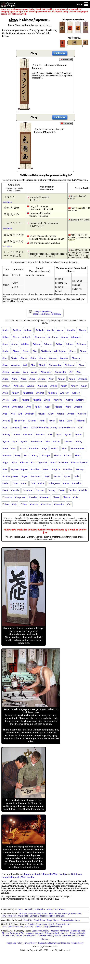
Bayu (44, 448)
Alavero (76, 357)
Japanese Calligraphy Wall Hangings (51, 933)
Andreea (52, 392)
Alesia (5, 371)
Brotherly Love (10, 476)
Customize (60, 53)
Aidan (26, 350)
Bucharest (36, 476)
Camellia (76, 483)
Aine (4, 357)
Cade (76, 476)
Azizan (56, 441)
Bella (64, 448)
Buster (57, 476)
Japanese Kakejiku (40, 931)
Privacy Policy (30, 943)
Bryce (24, 476)
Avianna (40, 434)
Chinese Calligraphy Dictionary (48, 926)
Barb (13, 448)
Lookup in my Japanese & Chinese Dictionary (47, 312)
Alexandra (60, 371)
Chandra (7, 497)
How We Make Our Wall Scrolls (33, 913)
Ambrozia (19, 385)
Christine (46, 504)
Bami (5, 448)
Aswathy (14, 427)
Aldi (25, 364)
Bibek (78, 455)
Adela (14, 344)
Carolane (28, 490)
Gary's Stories (53, 920)
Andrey (76, 392)
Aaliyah (40, 330)
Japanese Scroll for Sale (74, 935)
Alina (14, 378)
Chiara (66, 497)
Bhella (57, 455)
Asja (4, 427)
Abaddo (71, 330)
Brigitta (56, 469)
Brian (46, 469)
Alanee (53, 357)
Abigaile (26, 337)
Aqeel (48, 406)
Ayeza (5, 441)
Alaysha (15, 364)
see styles (7, 202)
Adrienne (81, 344)
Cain (15, 483)
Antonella (17, 406)
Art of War (19, 420)
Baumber (34, 448)
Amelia (31, 385)
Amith (64, 385)
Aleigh (42, 364)
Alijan (5, 378)
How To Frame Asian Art (59, 924)
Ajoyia (14, 357)
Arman (71, 413)
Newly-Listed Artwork (56, 909)
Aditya (59, 344)
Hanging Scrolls (78, 931)
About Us (28, 920)
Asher (70, 420)
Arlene (60, 413)
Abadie (82, 330)
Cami (5, 490)
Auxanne (28, 434)
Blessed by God (79, 462)
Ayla (14, 441)
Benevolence (78, 448)
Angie (47, 399)
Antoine (80, 399)
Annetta (58, 399)
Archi (68, 406)
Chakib (83, 490)
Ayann (68, 434)
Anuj (28, 406)
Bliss (4, 469)
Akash (24, 357)
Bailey (79, 441)
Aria (13, 413)
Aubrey (6, 434)
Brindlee (67, 469)
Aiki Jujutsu (60, 350)
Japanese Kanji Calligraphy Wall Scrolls (45, 874)
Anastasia (28, 392)
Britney (79, 469)
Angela (25, 399)
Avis (50, 434)
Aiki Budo (46, 350)
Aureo (16, 434)
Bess (26, 455)
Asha (61, 420)
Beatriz (54, 448)
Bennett (6, 455)
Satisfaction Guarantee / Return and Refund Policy (60, 943)
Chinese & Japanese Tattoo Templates (47, 916)
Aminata (42, 385)
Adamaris (76, 337)
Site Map (45, 939)
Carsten (40, 490)
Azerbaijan (36, 441)
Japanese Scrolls (77, 933)
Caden (5, 483)
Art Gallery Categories (35, 909)
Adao (5, 344)
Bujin (47, 476)
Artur (42, 420)
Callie (41, 483)
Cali (33, 483)
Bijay (14, 462)
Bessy (35, 455)
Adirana (48, 344)
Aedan (5, 350)
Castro (62, 490)
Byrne (67, 476)
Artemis (32, 420)
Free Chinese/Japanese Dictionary (17, 926)
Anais (5, 392)
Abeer (16, 337)
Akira (33, 357)
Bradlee (35, 469)
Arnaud (6, 420)
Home (20, 909)
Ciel (69, 504)
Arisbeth (29, 413)
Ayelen (78, 434)
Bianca (67, 455)
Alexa (34, 371)
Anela (5, 399)
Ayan (58, 434)
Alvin (51, 378)
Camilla (15, 490)
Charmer (44, 497)
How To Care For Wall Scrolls (15, 916)
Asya (25, 427)
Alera (82, 364)
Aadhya (17, 330)
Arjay (50, 413)
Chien (5, 504)
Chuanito (59, 504)
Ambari (6, 385)
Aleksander (55, 364)
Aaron (60, 330)
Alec (33, 364)
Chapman (20, 497)
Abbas (5, 337)
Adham (36, 344)
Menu (82, 4)
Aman (72, 378)
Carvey (51, 490)
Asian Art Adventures (70, 920)
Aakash (28, 330)
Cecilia (72, 490)
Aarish (50, 330)
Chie (75, 497)
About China (39, 920)
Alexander (46, 371)
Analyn (15, 392)
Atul (80, 427)
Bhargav (45, 455)
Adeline (25, 344)
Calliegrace (54, 483)
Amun (84, 385)
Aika (35, 350)
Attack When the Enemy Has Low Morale (53, 427)
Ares (4, 413)
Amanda (82, 378)
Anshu (69, 399)
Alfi (71, 371)
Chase (56, 497)
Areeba (78, 406)
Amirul (53, 385)
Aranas (58, 406)
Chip (14, 504)
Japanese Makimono (60, 931)
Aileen (72, 350)
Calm (66, 483)
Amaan (61, 378)
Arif (20, 413)
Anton (5, 406)
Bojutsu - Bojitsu (19, 469)
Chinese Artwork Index (12, 935)
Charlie (33, 497)
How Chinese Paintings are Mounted (65, 913)
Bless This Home (59, 462)
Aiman (83, 350)
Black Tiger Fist (39, 462)
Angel (15, 399)
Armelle (82, 413)
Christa (34, 504)
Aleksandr (70, 364)
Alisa (23, 378)
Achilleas (53, 337)
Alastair (64, 357)
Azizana (68, 441)
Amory (74, 385)
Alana (42, 357)
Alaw (5, 364)
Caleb (24, 483)
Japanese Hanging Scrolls (49, 935)
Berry (17, 455)
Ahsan (16, 350)
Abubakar (40, 337)
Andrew (64, 392)
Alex (25, 371)
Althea (42, 378)
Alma (32, 378)
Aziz (47, 441)
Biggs (5, 462)
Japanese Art (30, 935)
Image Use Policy (14, 943)
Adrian (69, 344)
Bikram (24, 462)
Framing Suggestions (37, 924)
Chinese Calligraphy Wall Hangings (18, 933)
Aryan (52, 420)
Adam (64, 337)
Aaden (5, 330)
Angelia (37, 399)
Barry (23, 448)
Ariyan (41, 413)
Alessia (16, 371)
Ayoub (23, 441)
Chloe (24, 504)
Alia (79, 371)
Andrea (40, 392)
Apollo (38, 406)
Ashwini (81, 420)
